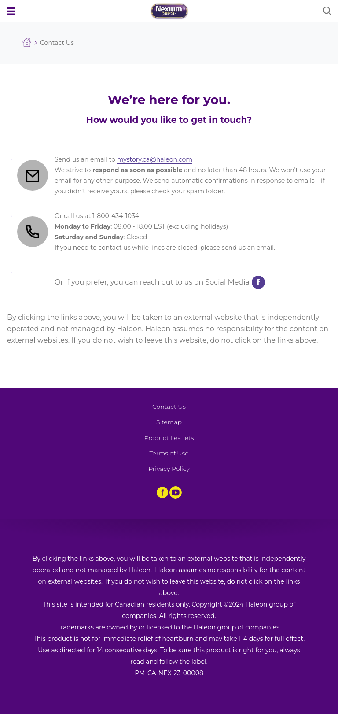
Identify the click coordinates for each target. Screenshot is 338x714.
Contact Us (169, 407)
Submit (327, 11)
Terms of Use (168, 453)
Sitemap (169, 422)
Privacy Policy (169, 469)
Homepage (26, 43)
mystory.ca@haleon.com (154, 159)
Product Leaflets (169, 438)
